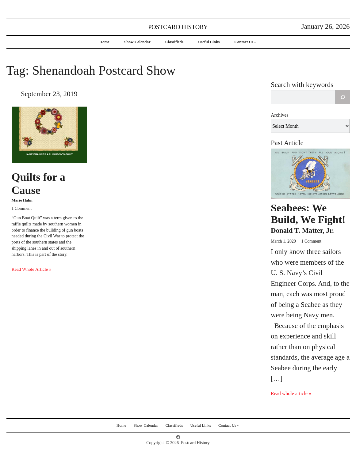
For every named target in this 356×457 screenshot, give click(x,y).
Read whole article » (291, 393)
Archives (280, 115)
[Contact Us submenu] (255, 42)
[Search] (343, 97)
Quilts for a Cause (38, 183)
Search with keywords (302, 85)
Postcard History (178, 27)
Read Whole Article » (32, 269)
